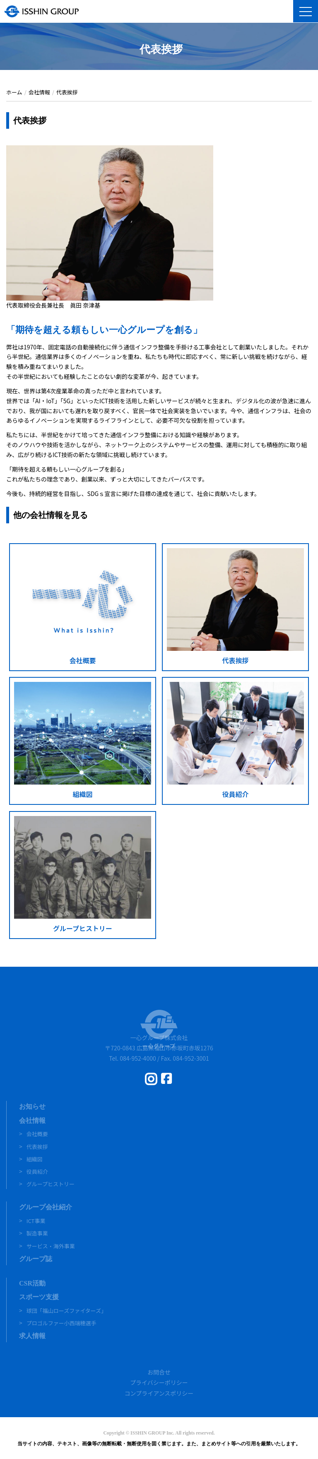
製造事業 (37, 1233)
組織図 (34, 1159)
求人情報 (32, 1335)
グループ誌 (35, 1258)
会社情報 (32, 1120)
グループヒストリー (50, 1184)
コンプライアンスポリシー (159, 1393)
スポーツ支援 (39, 1296)
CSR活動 (32, 1283)
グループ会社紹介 (45, 1207)
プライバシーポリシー (159, 1382)
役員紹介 (37, 1171)
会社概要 (37, 1134)
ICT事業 (36, 1221)
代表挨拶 (37, 1147)
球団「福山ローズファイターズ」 (66, 1311)
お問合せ (159, 1372)
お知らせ (32, 1106)
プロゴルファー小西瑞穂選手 (61, 1323)
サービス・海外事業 (50, 1246)
